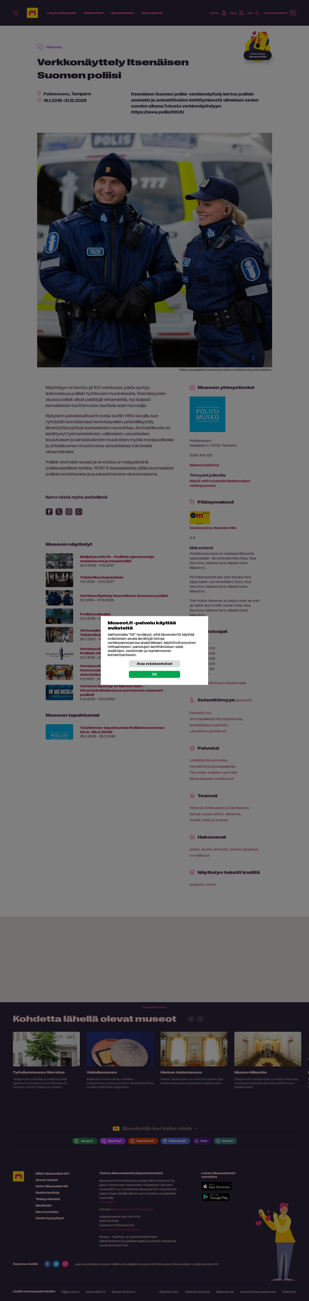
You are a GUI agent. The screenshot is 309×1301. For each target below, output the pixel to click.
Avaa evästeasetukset (154, 663)
